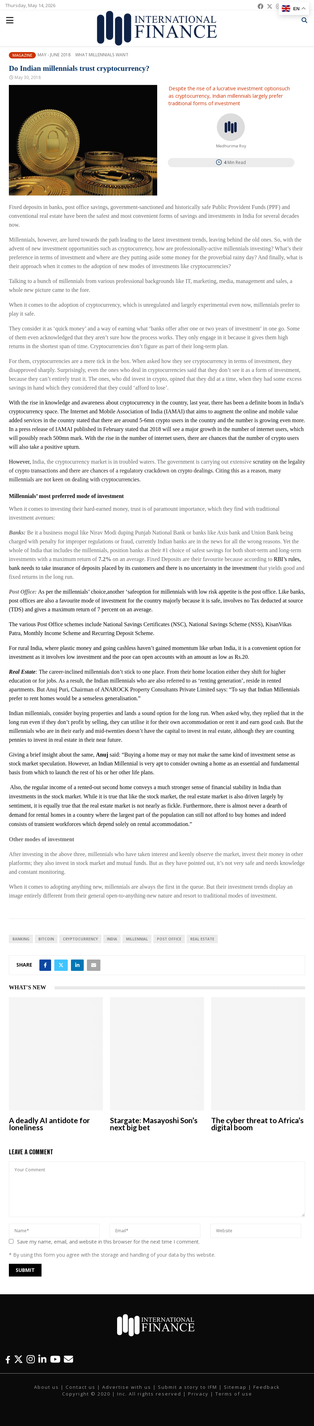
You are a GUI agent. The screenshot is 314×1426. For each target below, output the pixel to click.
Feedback (266, 1387)
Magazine (22, 55)
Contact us (80, 1387)
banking (20, 938)
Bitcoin (46, 938)
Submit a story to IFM (187, 1387)
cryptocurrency (80, 938)
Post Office (169, 938)
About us (46, 1387)
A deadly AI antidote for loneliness (49, 1124)
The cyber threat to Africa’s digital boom (257, 1124)
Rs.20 (241, 657)
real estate (202, 938)
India (112, 938)
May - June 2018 (54, 55)
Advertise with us (126, 1387)
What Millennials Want (101, 55)
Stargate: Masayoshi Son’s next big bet (154, 1124)
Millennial (137, 938)
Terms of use (233, 1394)
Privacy (198, 1394)
